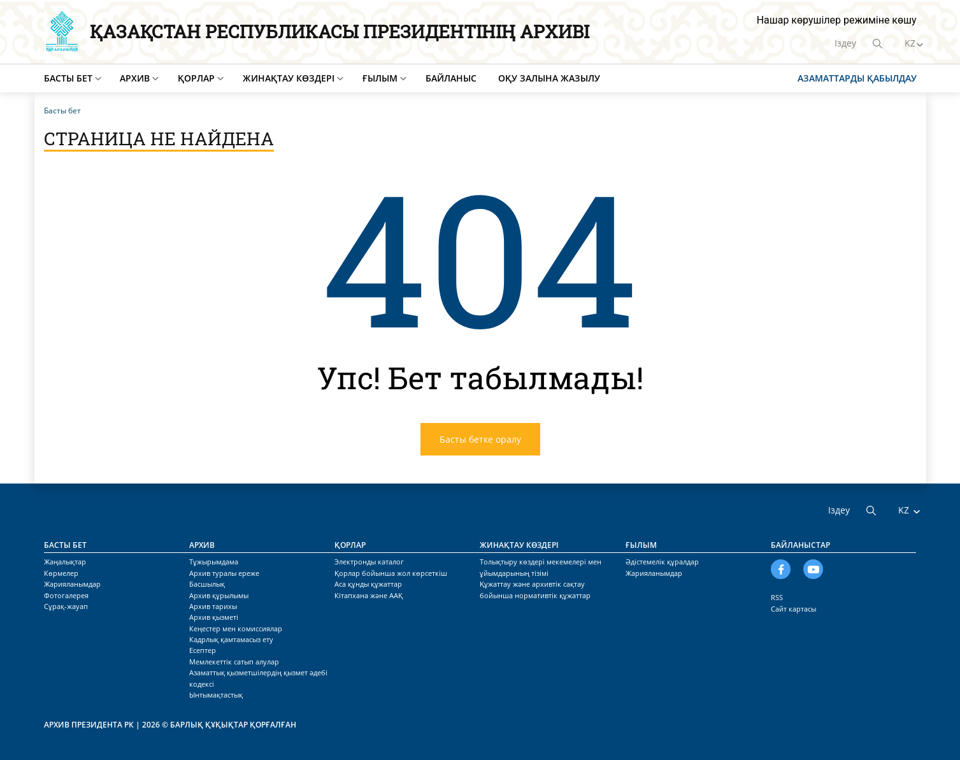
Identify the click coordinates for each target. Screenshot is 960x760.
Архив (135, 78)
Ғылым (380, 78)
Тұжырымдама (213, 561)
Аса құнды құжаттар (368, 584)
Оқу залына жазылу (549, 78)
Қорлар (196, 78)
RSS (777, 597)
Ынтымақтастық (216, 694)
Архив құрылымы (218, 595)
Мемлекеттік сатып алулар (234, 661)
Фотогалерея (66, 595)
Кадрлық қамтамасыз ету (231, 639)
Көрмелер (61, 573)
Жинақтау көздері (288, 78)
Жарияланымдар (72, 584)
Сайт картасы (793, 608)
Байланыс (451, 78)
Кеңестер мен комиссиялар (235, 628)
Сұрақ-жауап (66, 606)
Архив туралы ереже (224, 573)
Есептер (202, 650)
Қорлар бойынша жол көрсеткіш (390, 573)
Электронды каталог (369, 561)
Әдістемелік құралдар (662, 561)
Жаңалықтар (65, 561)
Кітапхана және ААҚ (368, 595)
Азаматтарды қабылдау (857, 78)
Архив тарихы (213, 606)
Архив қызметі (213, 617)
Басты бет (68, 78)
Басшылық (207, 584)
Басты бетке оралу (480, 439)
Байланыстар (800, 545)
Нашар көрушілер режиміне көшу (837, 20)
